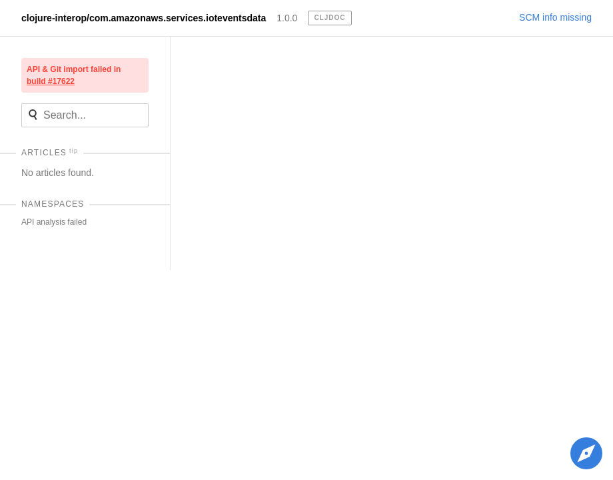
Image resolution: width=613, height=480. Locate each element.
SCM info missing (555, 17)
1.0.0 (287, 18)
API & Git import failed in (74, 75)
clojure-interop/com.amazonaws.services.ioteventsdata (143, 18)
